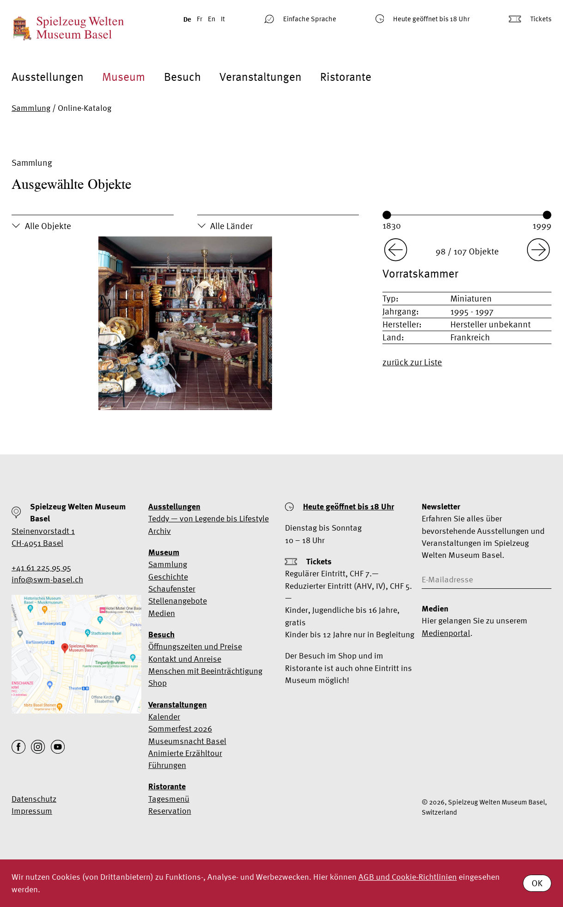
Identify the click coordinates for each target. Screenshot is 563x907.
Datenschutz (34, 799)
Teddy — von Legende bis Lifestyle (208, 518)
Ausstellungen (48, 76)
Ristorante (345, 76)
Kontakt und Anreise (184, 659)
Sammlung (31, 108)
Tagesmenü (168, 799)
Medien (161, 613)
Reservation (169, 811)
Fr (199, 19)
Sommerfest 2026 (180, 728)
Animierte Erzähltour (185, 753)
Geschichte (168, 576)
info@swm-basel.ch (47, 579)
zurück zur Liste (412, 362)
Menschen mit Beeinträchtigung (205, 671)
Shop (157, 683)
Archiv (159, 531)
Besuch (182, 76)
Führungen (167, 765)
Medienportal (446, 633)
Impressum (32, 811)
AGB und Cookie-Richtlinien (407, 877)
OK (537, 883)
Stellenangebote (177, 600)
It (223, 19)
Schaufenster (171, 588)
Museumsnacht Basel (187, 741)
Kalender (164, 716)
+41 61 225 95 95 (41, 567)
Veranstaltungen (260, 76)
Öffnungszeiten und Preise (195, 646)
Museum (123, 76)
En (211, 19)
